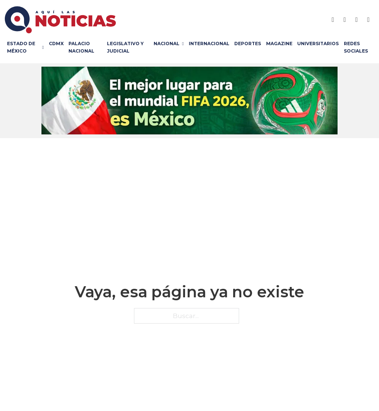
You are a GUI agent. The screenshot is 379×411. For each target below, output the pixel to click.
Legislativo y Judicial (125, 47)
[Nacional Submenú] (184, 44)
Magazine (279, 43)
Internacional (209, 43)
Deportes (247, 43)
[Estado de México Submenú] (44, 47)
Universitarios (318, 43)
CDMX (56, 43)
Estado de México (21, 47)
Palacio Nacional (81, 47)
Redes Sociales (356, 47)
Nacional (167, 43)
